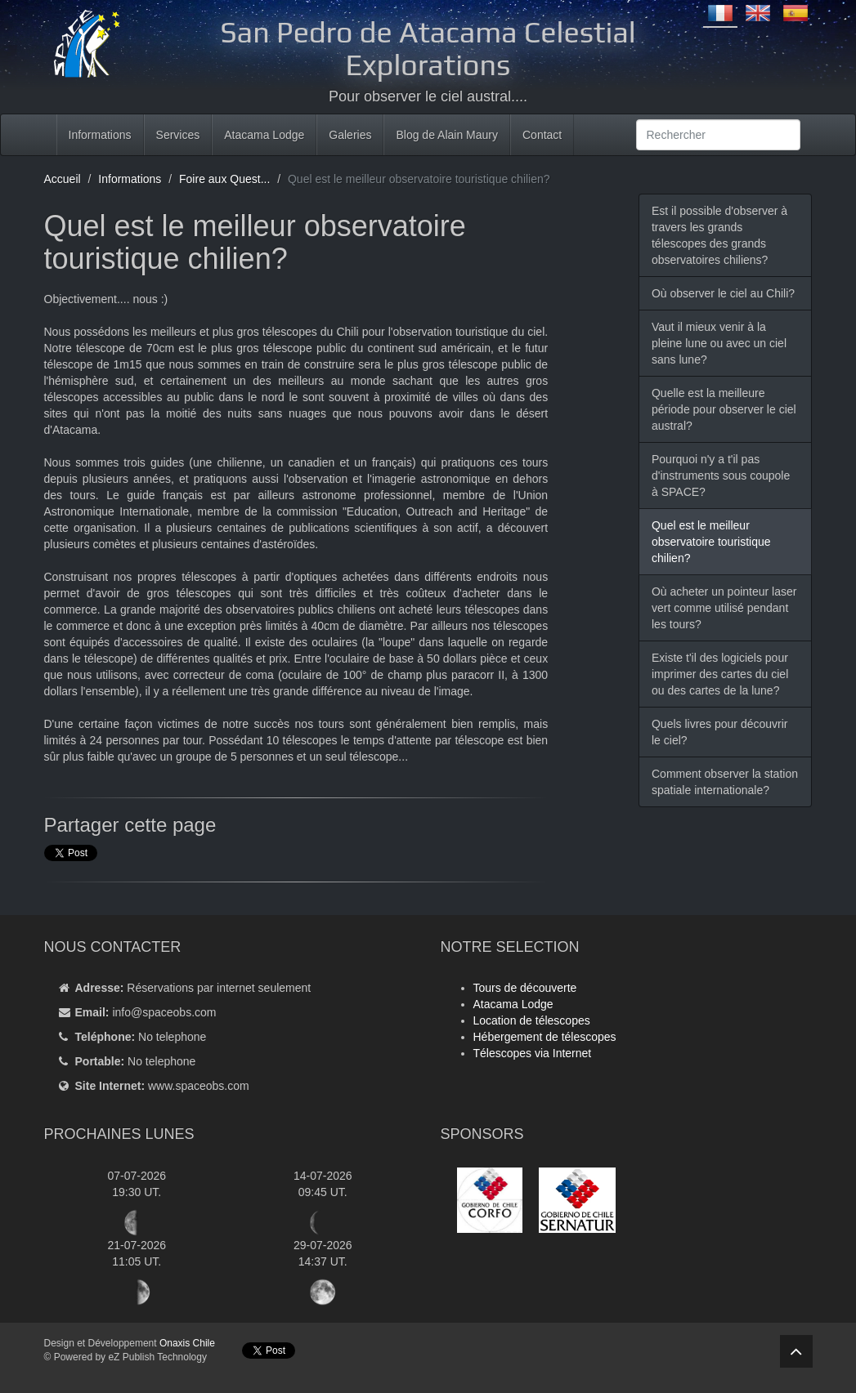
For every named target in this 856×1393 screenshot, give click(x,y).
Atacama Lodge (264, 134)
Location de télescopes (531, 1020)
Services (178, 134)
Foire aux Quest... (224, 178)
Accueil (62, 178)
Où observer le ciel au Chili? (723, 293)
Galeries (350, 134)
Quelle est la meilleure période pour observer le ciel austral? (724, 409)
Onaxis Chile (187, 1343)
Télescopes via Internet (532, 1053)
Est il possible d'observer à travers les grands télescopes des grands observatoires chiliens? (719, 235)
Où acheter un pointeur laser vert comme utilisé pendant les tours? (724, 608)
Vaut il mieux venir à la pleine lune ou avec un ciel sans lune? (719, 343)
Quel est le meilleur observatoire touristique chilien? (711, 542)
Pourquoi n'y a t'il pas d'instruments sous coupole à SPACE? (721, 475)
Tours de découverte (525, 987)
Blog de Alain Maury (447, 134)
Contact (542, 134)
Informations (100, 134)
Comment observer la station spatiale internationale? (725, 782)
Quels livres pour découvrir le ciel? (720, 732)
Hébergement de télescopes (544, 1036)
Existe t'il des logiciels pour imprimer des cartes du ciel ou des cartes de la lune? (720, 674)
